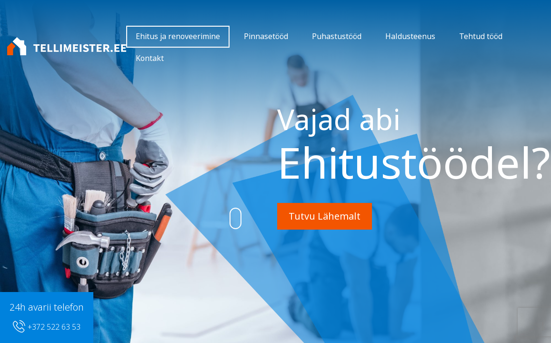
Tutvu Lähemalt (325, 216)
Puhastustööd (336, 36)
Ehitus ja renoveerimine (178, 36)
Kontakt (150, 58)
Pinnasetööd (266, 36)
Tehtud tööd (480, 36)
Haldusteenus (410, 36)
